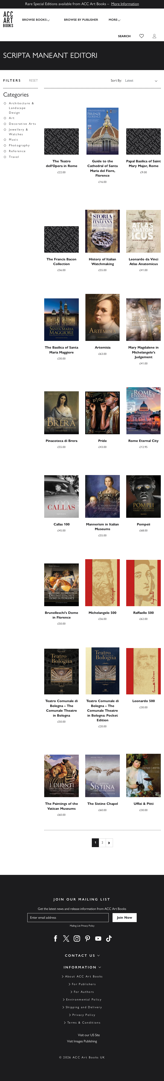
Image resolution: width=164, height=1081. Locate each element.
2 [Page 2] (102, 842)
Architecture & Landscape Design (21, 107)
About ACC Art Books (84, 976)
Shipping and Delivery (84, 1007)
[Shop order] (138, 80)
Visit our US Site (89, 1035)
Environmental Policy (84, 999)
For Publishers (84, 984)
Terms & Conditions (84, 1022)
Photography (19, 145)
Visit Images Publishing (82, 1041)
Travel (14, 157)
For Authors (84, 992)
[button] (141, 36)
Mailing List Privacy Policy (82, 925)
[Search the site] (124, 36)
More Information (125, 3)
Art (12, 118)
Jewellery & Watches (18, 132)
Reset (33, 80)
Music (13, 139)
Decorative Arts (22, 124)
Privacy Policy (84, 1015)
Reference (17, 151)
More (109, 20)
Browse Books (34, 20)
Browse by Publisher (77, 20)
